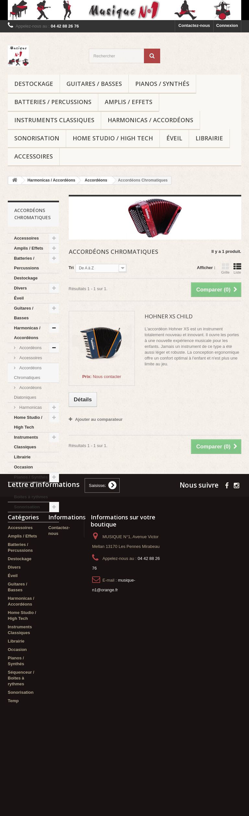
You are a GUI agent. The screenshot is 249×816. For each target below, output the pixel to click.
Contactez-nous (194, 25)
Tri (71, 267)
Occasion (23, 467)
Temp (19, 516)
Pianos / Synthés (162, 84)
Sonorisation (36, 138)
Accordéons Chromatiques (28, 372)
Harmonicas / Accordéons (150, 120)
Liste (237, 268)
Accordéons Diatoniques (28, 392)
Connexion (227, 25)
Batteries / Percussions (52, 102)
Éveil (174, 138)
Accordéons (30, 347)
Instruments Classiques (54, 120)
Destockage (33, 84)
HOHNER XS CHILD (169, 316)
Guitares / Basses (94, 84)
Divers (20, 288)
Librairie (209, 138)
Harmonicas (30, 407)
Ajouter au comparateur (99, 419)
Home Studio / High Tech (113, 138)
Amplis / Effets (128, 102)
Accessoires (33, 156)
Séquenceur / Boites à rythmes (31, 492)
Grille (225, 268)
